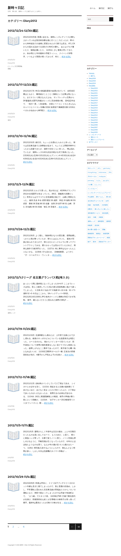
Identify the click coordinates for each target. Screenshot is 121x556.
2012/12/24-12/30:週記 (23, 30)
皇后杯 (97, 225)
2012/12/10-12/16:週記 (22, 136)
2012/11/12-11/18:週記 (22, 377)
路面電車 (106, 233)
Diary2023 (94, 88)
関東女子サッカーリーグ (96, 237)
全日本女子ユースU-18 (95, 201)
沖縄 (94, 217)
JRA (110, 172)
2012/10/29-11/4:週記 (22, 476)
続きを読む (66, 57)
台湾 (107, 201)
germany (106, 168)
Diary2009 (94, 122)
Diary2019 (94, 98)
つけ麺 (90, 184)
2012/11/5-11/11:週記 (21, 425)
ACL (99, 168)
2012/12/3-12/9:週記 (21, 184)
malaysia (102, 176)
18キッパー (91, 168)
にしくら (11, 66)
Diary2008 (94, 125)
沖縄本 (101, 217)
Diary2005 (94, 132)
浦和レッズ (11, 313)
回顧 (89, 205)
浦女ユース (94, 137)
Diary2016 (94, 105)
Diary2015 (94, 108)
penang (91, 180)
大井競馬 (105, 205)
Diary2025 (92, 81)
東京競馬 (105, 213)
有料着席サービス (94, 213)
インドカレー (92, 189)
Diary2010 (94, 120)
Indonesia (102, 172)
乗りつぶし (100, 197)
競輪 (9, 69)
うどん (98, 180)
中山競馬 (91, 197)
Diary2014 (94, 110)
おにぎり (106, 180)
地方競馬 (96, 205)
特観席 (90, 225)
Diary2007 (94, 127)
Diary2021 (94, 93)
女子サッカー (93, 142)
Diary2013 (94, 113)
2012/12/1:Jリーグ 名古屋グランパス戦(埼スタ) (38, 277)
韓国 (108, 237)
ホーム (92, 8)
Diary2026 (92, 78)
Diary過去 (92, 86)
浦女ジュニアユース (97, 139)
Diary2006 (94, 130)
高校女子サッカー (105, 242)
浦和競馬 (101, 221)
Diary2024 (92, 83)
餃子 (89, 242)
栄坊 (9, 120)
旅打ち (110, 8)
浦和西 (108, 221)
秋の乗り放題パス (94, 229)
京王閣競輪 (18, 66)
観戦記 (98, 233)
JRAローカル (92, 176)
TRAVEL (92, 73)
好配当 (90, 209)
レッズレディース (95, 135)
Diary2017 (94, 103)
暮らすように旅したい (102, 209)
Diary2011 (94, 117)
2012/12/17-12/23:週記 (22, 84)
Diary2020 (94, 95)
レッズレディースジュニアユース (99, 193)
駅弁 (94, 242)
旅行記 (101, 8)
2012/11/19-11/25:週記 (22, 329)
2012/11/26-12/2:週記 (21, 229)
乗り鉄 (108, 197)
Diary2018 (94, 100)
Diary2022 (94, 91)
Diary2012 (11, 63)
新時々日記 (16, 8)
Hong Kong (92, 172)
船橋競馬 (91, 233)
